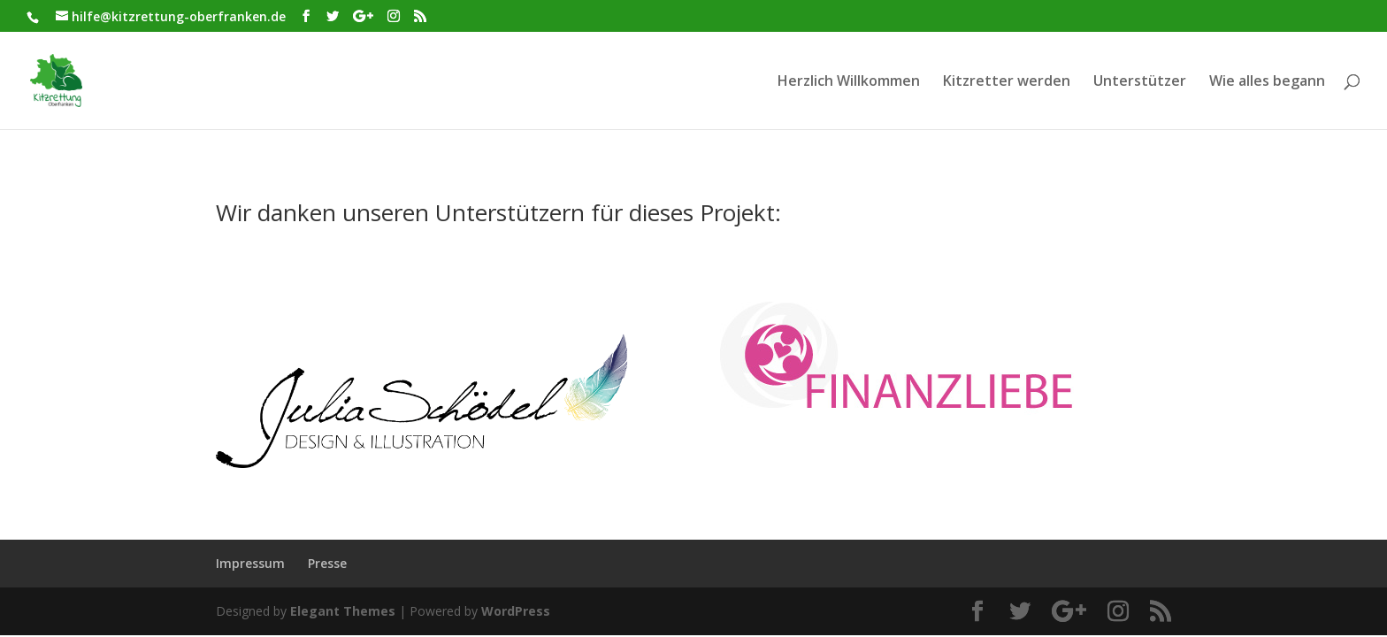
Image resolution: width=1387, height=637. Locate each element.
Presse (327, 563)
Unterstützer (1139, 82)
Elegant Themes (342, 610)
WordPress (515, 610)
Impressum (250, 563)
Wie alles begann (1267, 82)
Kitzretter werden (1006, 82)
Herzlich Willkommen (849, 82)
